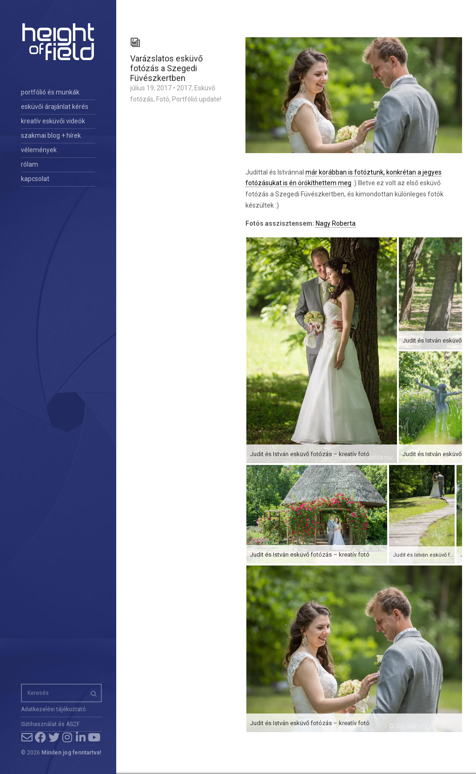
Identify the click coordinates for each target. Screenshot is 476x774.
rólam (29, 164)
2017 (184, 88)
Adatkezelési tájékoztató (53, 709)
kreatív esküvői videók (53, 121)
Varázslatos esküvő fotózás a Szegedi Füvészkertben (166, 68)
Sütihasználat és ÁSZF (50, 724)
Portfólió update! (196, 99)
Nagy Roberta (336, 223)
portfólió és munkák (50, 92)
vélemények (39, 150)
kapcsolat (35, 178)
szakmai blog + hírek (51, 135)
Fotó (162, 99)
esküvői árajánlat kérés (54, 106)
